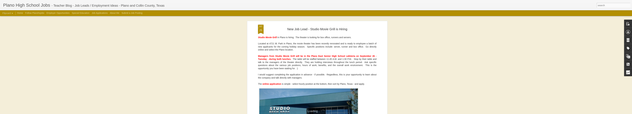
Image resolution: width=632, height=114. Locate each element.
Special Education (80, 13)
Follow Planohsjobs (34, 13)
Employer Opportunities (58, 13)
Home (20, 13)
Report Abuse (370, 112)
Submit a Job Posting (132, 13)
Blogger (361, 112)
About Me (114, 13)
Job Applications (100, 13)
